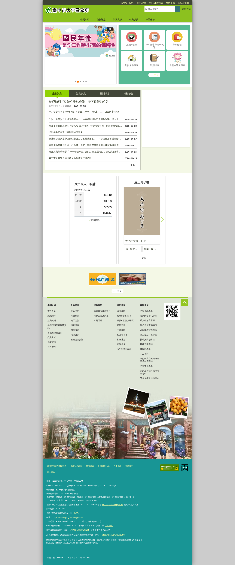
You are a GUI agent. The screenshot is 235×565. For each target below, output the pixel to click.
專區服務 (150, 19)
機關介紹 (84, 19)
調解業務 (121, 325)
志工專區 (144, 354)
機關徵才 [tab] (105, 93)
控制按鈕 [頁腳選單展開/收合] (184, 302)
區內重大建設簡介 (102, 311)
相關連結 (121, 339)
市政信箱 (121, 344)
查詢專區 (121, 311)
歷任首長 (52, 347)
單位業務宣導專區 (148, 325)
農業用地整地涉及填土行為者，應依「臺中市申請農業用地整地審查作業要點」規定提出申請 (93, 145)
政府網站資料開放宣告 (57, 466)
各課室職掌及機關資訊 (57, 326)
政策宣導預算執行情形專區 (149, 372)
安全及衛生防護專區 (149, 378)
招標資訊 (75, 335)
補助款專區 (145, 349)
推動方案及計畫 (101, 316)
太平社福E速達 (124, 349)
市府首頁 (153, 2)
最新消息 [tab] (57, 93)
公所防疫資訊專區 (148, 316)
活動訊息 (75, 325)
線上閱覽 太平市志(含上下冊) (133, 249)
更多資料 (95, 220)
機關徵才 (75, 330)
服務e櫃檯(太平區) (125, 320)
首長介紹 (52, 311)
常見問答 (98, 320)
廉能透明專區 (146, 344)
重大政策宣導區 (147, 320)
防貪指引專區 (146, 366)
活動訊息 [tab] (81, 93)
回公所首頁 (166, 2)
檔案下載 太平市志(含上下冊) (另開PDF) (152, 249)
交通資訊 (129, 466)
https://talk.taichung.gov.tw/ (113, 535)
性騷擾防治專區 (147, 339)
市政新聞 (75, 316)
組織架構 (52, 320)
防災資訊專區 (146, 311)
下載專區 (121, 330)
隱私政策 (90, 466)
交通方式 (52, 337)
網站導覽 (124, 2)
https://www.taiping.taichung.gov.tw (68, 517)
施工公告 (75, 320)
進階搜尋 (186, 9)
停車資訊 (52, 342)
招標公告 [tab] (128, 93)
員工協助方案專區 (148, 335)
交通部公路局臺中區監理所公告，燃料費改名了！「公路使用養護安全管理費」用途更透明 (93, 139)
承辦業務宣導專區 (148, 330)
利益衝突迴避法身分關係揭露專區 (149, 359)
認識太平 (52, 316)
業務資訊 (117, 19)
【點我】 (109, 525)
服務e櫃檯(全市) (124, 316)
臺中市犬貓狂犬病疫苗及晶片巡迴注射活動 (93, 158)
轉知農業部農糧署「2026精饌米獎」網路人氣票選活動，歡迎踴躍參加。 (93, 152)
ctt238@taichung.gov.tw (112, 505)
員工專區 (51, 472)
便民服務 (133, 19)
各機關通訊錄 (104, 466)
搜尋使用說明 (110, 2)
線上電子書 (122, 335)
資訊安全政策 (76, 466)
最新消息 (75, 311)
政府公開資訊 (77, 339)
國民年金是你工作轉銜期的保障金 (93, 133)
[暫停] (110, 29)
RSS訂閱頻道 (139, 2)
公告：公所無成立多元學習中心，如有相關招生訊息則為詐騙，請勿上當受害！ (93, 120)
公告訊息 (101, 19)
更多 (156, 75)
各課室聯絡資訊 (55, 333)
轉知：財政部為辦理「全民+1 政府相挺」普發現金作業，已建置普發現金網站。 (93, 126)
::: (41, 1)
